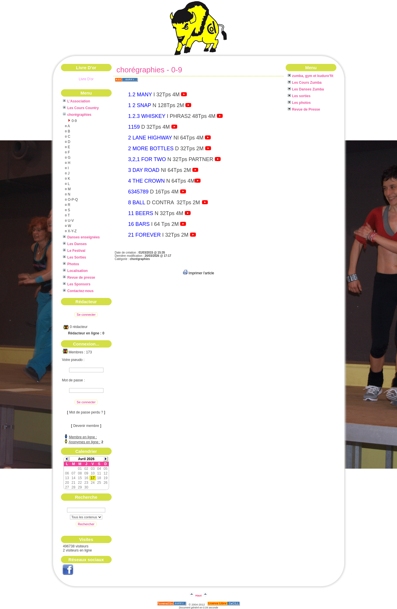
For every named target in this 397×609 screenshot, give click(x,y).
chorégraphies (77, 115)
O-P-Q (72, 200)
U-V (70, 221)
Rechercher (86, 524)
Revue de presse (79, 277)
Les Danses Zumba (306, 89)
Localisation (75, 271)
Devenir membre (86, 426)
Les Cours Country (81, 108)
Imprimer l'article (198, 273)
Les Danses (75, 244)
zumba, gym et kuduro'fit (310, 76)
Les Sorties (74, 257)
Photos (71, 264)
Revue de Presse (304, 109)
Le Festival (74, 251)
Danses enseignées (81, 237)
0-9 (74, 121)
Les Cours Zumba (305, 83)
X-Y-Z (72, 231)
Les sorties (299, 96)
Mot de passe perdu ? (86, 412)
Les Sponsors (77, 284)
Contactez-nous (78, 291)
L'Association (76, 101)
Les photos (299, 103)
